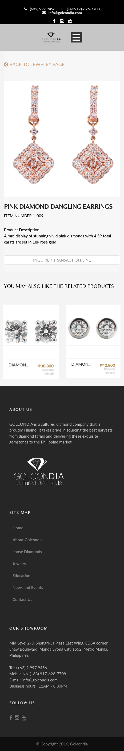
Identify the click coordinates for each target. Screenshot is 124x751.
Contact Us (22, 599)
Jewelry (19, 563)
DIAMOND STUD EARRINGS (21, 363)
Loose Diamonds (27, 551)
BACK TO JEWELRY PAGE (34, 64)
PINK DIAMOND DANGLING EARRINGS (58, 206)
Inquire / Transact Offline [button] (62, 260)
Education (21, 575)
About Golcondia (27, 539)
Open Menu (76, 37)
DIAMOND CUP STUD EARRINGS (87, 355)
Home (18, 527)
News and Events (28, 587)
